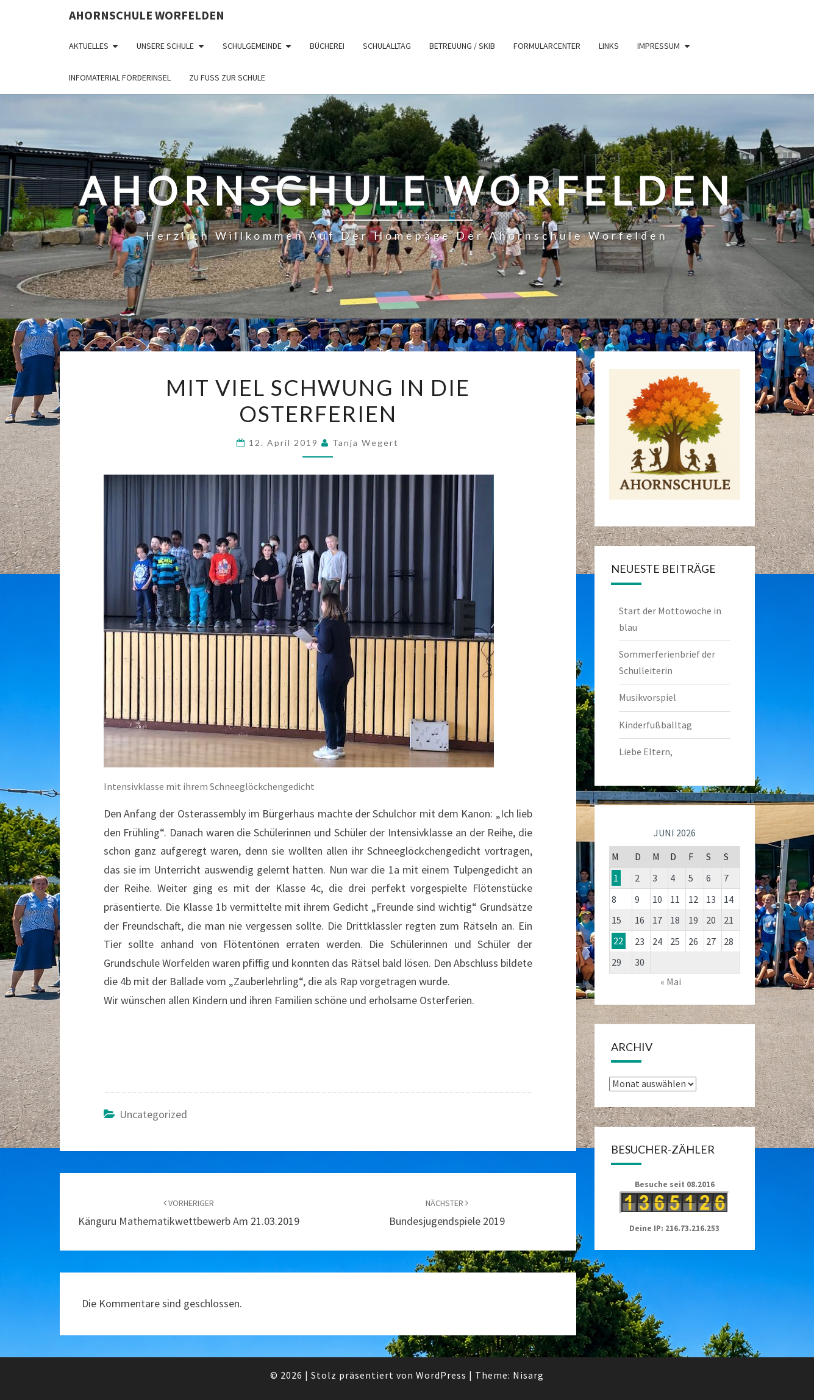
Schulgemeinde (252, 45)
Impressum (658, 45)
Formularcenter (546, 45)
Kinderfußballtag (655, 725)
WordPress (441, 1375)
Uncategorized (153, 1114)
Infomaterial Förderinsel (120, 77)
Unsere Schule (165, 45)
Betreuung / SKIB (462, 45)
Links (609, 45)
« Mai (670, 981)
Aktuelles (89, 45)
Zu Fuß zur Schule (227, 77)
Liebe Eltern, (646, 751)
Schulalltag (387, 45)
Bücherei (327, 45)
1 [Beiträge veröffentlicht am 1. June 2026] (615, 878)
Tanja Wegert (365, 442)
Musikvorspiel (647, 697)
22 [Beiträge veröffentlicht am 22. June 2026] (618, 941)
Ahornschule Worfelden (146, 15)
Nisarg (528, 1375)
